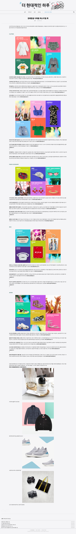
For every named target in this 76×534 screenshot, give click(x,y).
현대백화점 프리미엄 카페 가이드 (6, 526)
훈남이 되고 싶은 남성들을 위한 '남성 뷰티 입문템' (9, 527)
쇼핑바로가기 (11, 147)
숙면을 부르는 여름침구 (4, 521)
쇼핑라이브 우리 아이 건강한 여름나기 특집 (7, 524)
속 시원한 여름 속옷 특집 (5, 523)
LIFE (35, 20)
